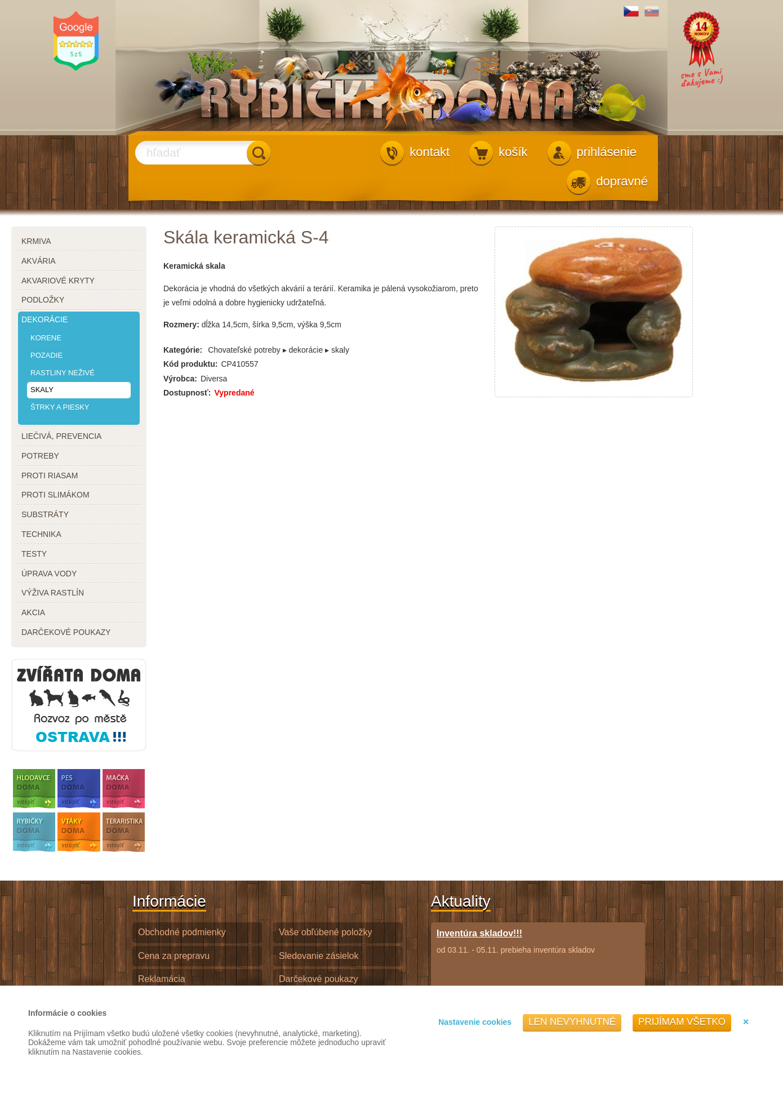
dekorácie (44, 319)
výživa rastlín (52, 592)
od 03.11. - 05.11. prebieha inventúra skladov (516, 941)
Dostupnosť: (187, 392)
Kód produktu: (190, 363)
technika (41, 534)
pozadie (46, 355)
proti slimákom (55, 494)
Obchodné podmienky (182, 932)
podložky (42, 299)
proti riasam (49, 475)
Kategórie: (182, 349)
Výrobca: (180, 378)
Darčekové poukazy (318, 979)
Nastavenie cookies (474, 1022)
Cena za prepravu (174, 956)
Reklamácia (161, 979)
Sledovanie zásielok (318, 956)
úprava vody (49, 573)
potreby (40, 455)
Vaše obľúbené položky (325, 932)
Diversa (214, 378)
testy (34, 553)
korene (45, 338)
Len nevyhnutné (572, 1021)
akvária (38, 260)
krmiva (36, 241)
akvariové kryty (58, 280)
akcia (33, 612)
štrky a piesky (60, 407)
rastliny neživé (62, 372)
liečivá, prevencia (61, 436)
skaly (42, 389)
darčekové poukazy (66, 632)
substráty (45, 514)
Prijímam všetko (682, 1021)
